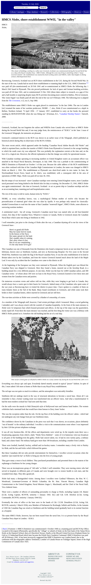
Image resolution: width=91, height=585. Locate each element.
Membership (53, 558)
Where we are (72, 556)
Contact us (73, 554)
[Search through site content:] (26, 7)
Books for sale (55, 556)
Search (43, 8)
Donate (86, 12)
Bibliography (66, 12)
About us (77, 12)
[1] (87, 83)
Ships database (32, 12)
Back (4, 529)
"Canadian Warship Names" (70, 114)
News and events (74, 558)
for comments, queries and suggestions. (23, 562)
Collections (54, 12)
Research (44, 12)
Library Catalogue (17, 12)
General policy (73, 561)
